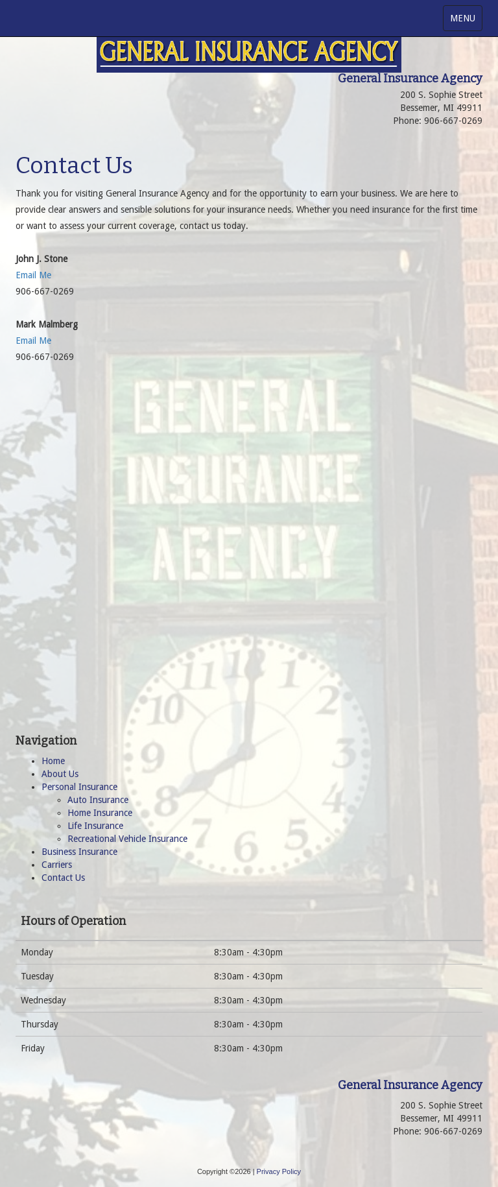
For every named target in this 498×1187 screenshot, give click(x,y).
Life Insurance (95, 826)
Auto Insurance (97, 800)
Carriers (57, 864)
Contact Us (63, 877)
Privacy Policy (279, 1171)
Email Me (33, 275)
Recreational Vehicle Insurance (127, 838)
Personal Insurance (79, 787)
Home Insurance (99, 813)
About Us (60, 774)
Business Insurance (79, 851)
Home (53, 761)
